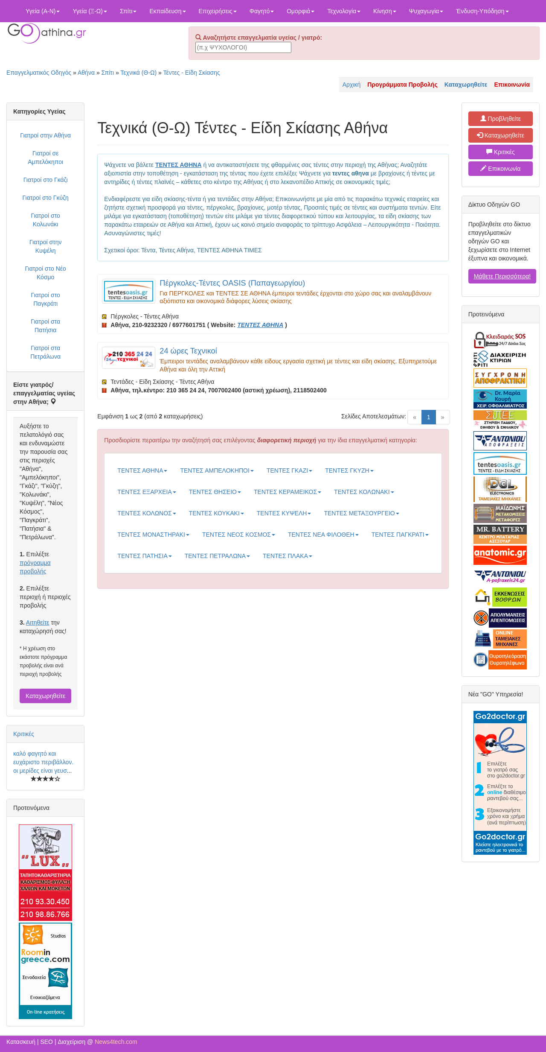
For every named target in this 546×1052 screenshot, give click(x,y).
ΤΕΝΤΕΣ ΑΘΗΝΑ (142, 470)
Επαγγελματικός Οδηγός (38, 72)
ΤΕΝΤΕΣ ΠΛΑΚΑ (287, 555)
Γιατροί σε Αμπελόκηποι (45, 157)
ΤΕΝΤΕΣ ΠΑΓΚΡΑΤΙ (400, 534)
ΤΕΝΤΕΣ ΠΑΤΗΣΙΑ (144, 555)
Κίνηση (384, 11)
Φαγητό (262, 11)
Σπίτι (128, 11)
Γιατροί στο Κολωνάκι (45, 220)
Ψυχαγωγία (426, 11)
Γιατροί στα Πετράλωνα (45, 352)
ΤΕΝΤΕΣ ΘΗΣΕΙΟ (215, 491)
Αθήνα (86, 72)
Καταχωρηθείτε (45, 696)
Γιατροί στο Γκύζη (46, 197)
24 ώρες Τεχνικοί (188, 351)
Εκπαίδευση (167, 11)
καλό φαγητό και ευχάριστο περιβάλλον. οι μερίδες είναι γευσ (43, 762)
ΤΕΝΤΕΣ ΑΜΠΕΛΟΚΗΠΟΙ (216, 470)
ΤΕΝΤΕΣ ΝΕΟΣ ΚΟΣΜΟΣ (238, 534)
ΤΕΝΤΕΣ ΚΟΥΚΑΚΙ (216, 513)
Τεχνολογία (343, 11)
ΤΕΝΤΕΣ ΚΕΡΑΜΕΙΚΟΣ (287, 491)
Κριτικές (23, 734)
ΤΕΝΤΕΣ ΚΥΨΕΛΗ (284, 513)
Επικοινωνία (500, 168)
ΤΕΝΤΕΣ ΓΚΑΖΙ (289, 470)
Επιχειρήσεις (218, 11)
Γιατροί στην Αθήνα (45, 135)
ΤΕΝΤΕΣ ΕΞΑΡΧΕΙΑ (146, 491)
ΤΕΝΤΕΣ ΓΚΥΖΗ (349, 470)
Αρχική (352, 84)
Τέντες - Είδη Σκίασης (191, 72)
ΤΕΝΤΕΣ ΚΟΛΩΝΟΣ (146, 513)
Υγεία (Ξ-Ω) (90, 11)
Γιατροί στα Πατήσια (45, 325)
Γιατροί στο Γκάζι (45, 179)
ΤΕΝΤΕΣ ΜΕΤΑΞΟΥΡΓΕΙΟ (361, 513)
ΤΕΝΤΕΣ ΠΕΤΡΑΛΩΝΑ (217, 555)
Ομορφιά (300, 11)
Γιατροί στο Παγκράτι (45, 299)
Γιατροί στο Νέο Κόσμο (45, 273)
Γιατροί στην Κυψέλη (45, 246)
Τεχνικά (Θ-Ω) (138, 72)
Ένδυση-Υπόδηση (482, 11)
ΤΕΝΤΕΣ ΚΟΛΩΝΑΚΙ (364, 491)
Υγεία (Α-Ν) (43, 11)
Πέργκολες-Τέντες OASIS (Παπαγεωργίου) (232, 283)
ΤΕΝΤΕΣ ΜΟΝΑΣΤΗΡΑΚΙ (153, 534)
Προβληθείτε (500, 118)
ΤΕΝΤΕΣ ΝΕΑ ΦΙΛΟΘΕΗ (323, 534)
